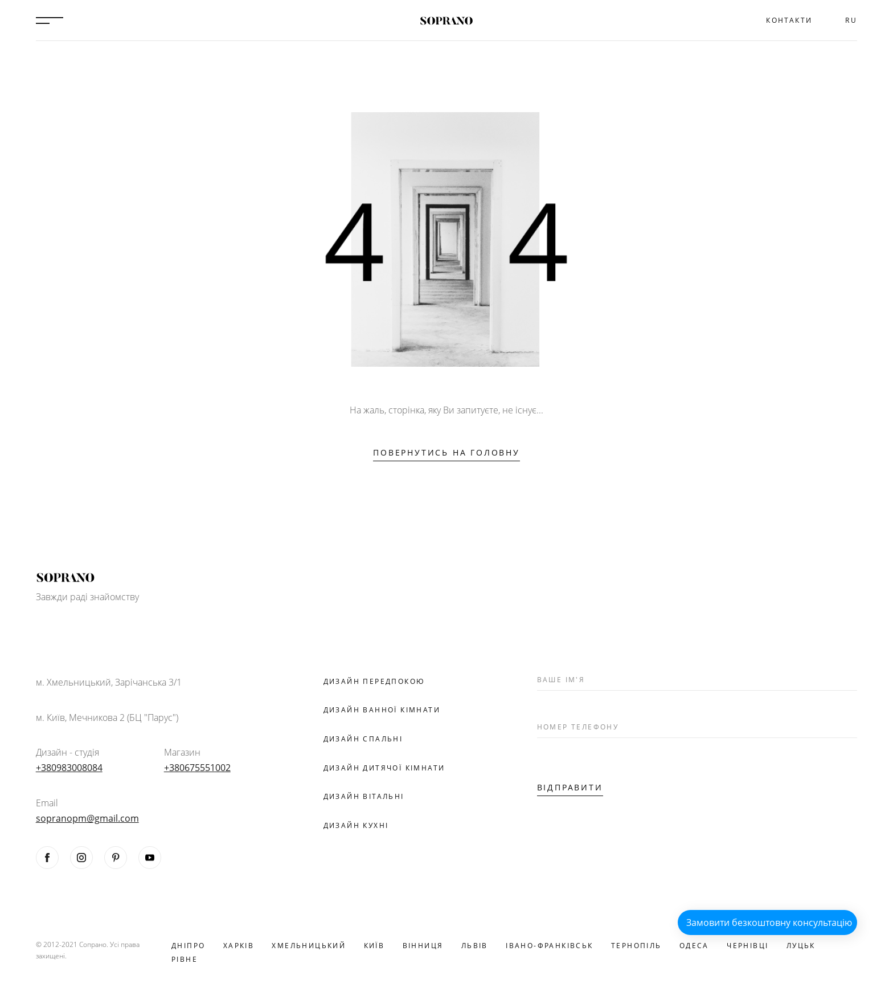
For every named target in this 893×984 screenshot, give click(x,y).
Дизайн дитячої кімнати (384, 768)
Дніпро (188, 945)
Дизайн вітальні (363, 796)
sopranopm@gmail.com (87, 818)
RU (851, 20)
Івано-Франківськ (549, 945)
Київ (374, 945)
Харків (238, 945)
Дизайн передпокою (374, 681)
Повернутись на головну (446, 452)
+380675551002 (197, 767)
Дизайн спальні (363, 739)
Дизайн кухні (356, 825)
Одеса (694, 945)
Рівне (184, 959)
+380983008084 (69, 767)
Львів (474, 945)
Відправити (570, 787)
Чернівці (747, 945)
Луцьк (801, 945)
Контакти (789, 20)
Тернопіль (636, 945)
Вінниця (423, 945)
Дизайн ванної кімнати (381, 710)
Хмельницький (309, 945)
